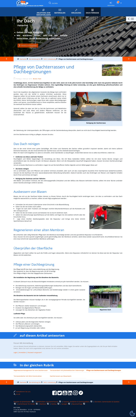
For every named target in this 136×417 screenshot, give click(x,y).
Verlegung (76, 11)
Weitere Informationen (28, 45)
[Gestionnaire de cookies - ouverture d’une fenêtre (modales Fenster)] (132, 413)
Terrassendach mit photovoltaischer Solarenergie (67, 370)
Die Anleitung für (35, 59)
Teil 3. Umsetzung (49, 59)
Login (15, 352)
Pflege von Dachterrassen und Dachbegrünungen (103, 370)
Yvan (39, 79)
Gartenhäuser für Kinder (26, 404)
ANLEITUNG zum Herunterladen (43, 12)
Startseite (23, 59)
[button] (131, 18)
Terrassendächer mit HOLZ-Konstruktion (28, 376)
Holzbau (54, 404)
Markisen (43, 404)
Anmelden (22, 352)
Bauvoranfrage (77, 404)
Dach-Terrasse (92, 11)
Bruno (35, 79)
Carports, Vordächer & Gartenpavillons (76, 402)
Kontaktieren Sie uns (22, 392)
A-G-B (17, 394)
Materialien (59, 11)
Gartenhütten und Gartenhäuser (47, 402)
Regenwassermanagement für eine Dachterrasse (30, 370)
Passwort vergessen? (35, 352)
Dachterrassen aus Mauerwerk (60, 376)
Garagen (65, 404)
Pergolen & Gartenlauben (22, 402)
